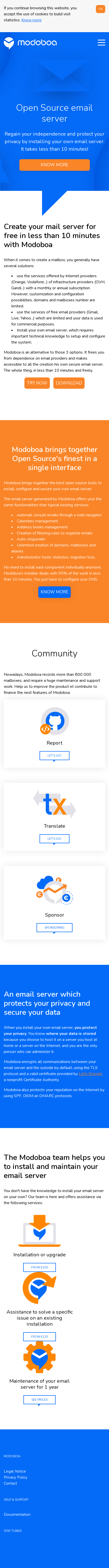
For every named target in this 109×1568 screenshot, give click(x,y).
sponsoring (54, 928)
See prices (39, 1400)
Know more (31, 20)
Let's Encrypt (90, 1074)
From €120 (39, 1337)
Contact (10, 1483)
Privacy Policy (15, 1477)
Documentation (17, 1514)
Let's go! (54, 756)
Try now (37, 383)
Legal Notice (15, 1471)
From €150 (39, 1267)
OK (100, 9)
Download (69, 383)
